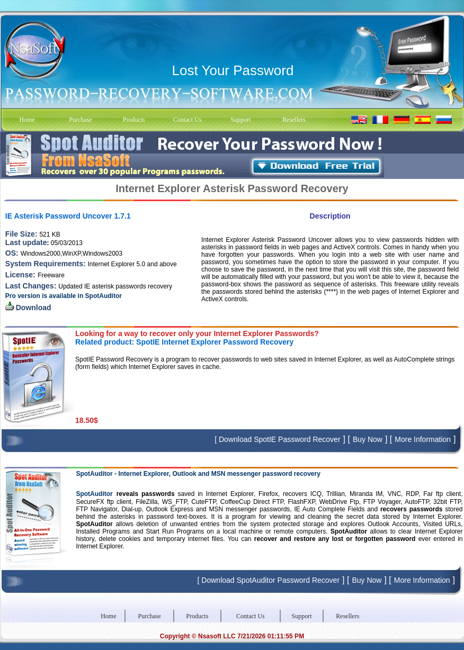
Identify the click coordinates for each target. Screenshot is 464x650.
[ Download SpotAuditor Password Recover (269, 580)
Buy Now (367, 439)
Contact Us (187, 119)
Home (26, 119)
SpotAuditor (94, 494)
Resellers (294, 119)
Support (240, 119)
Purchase (80, 119)
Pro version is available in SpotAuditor (63, 296)
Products (134, 119)
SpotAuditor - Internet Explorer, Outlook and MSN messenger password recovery (198, 473)
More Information (423, 439)
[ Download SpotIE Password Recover (277, 439)
